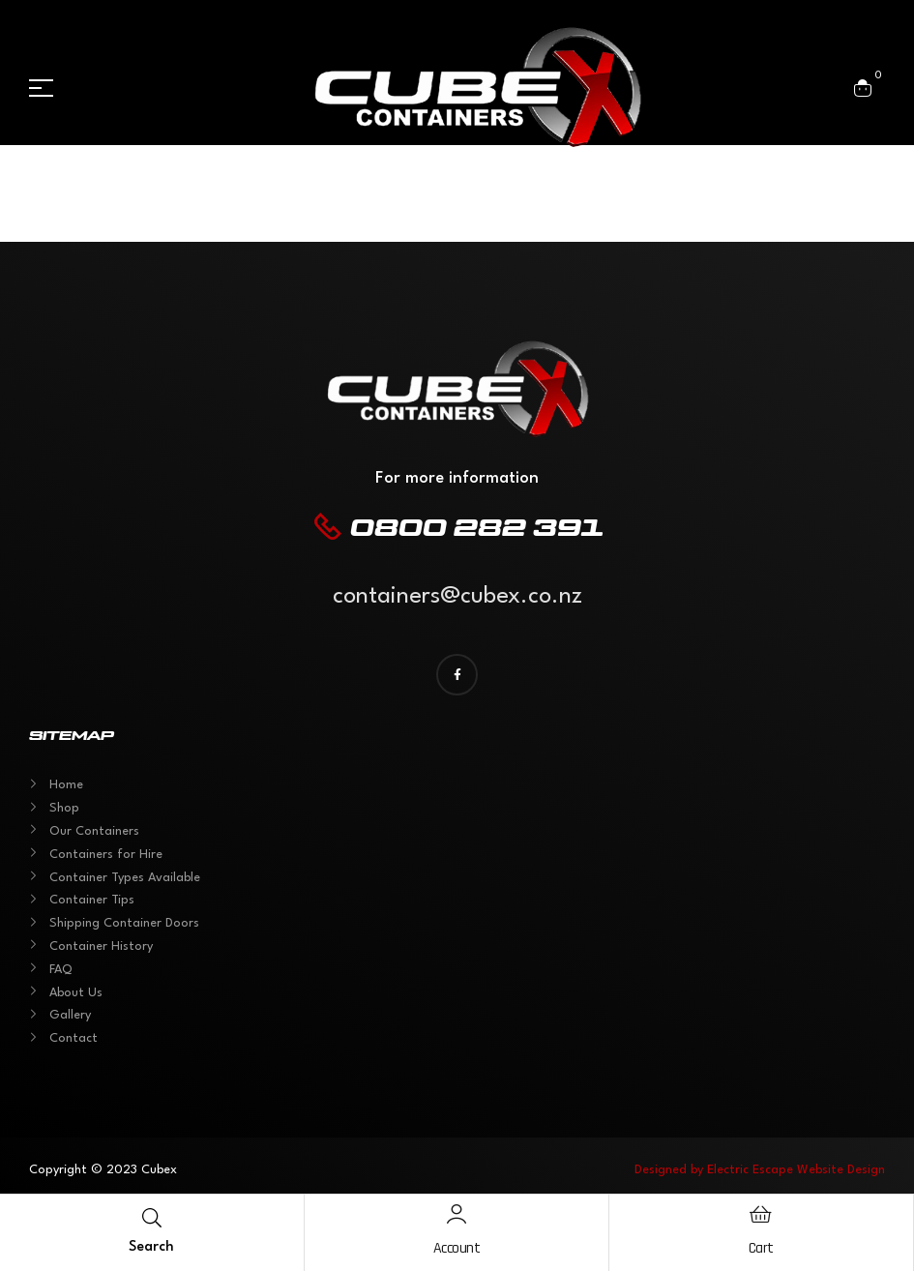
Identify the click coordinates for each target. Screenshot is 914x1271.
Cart (761, 1248)
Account (457, 1248)
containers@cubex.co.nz (457, 596)
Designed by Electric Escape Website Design (759, 1170)
